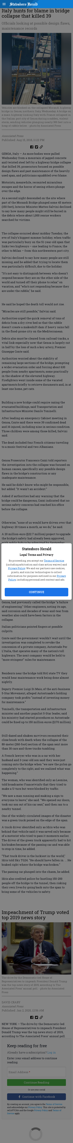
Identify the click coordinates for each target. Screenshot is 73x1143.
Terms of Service (54, 560)
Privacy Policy (16, 568)
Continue (36, 592)
